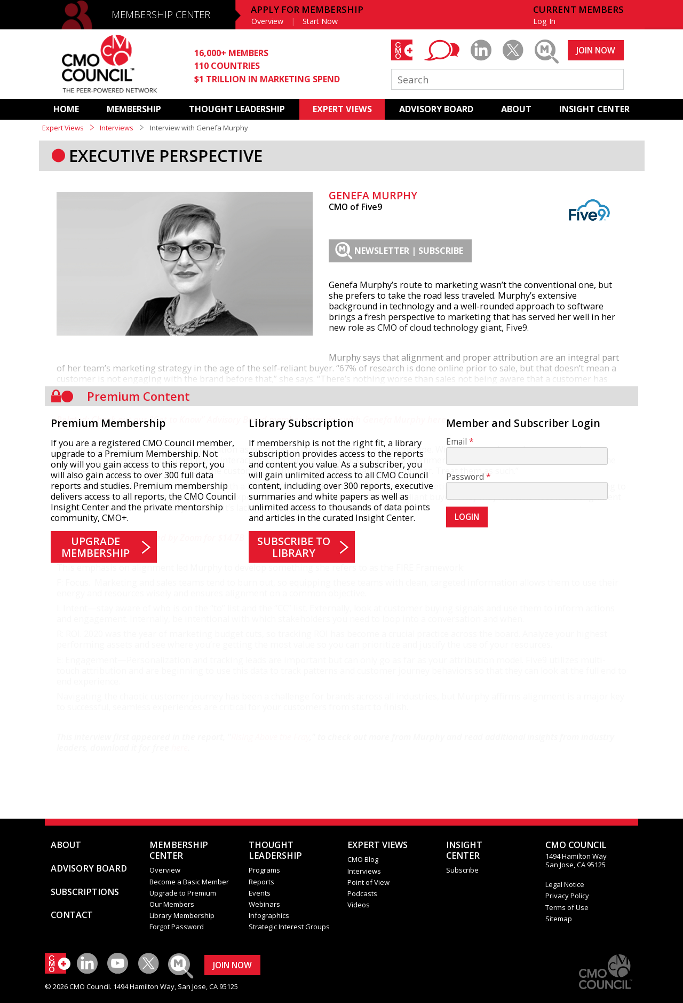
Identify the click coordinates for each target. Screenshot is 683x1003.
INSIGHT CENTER (594, 109)
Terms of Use (567, 907)
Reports (261, 882)
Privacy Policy (567, 895)
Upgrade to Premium (182, 893)
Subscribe (462, 870)
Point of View (368, 882)
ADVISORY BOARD (436, 109)
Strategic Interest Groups (289, 926)
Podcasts (362, 893)
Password (465, 477)
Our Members (171, 904)
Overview (267, 21)
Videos (358, 904)
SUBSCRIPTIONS (85, 892)
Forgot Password (176, 926)
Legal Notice (564, 884)
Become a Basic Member (189, 882)
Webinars (264, 904)
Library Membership (182, 915)
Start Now (320, 21)
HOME (66, 109)
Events (260, 893)
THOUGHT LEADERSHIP (237, 109)
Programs (264, 870)
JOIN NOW (595, 50)
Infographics (269, 915)
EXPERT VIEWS (342, 109)
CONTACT (72, 915)
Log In (544, 21)
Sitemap (558, 918)
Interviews (116, 128)
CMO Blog (362, 859)
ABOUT (516, 109)
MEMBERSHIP (134, 109)
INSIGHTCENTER (464, 850)
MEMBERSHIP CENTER (161, 14)
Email (456, 442)
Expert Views (63, 128)
